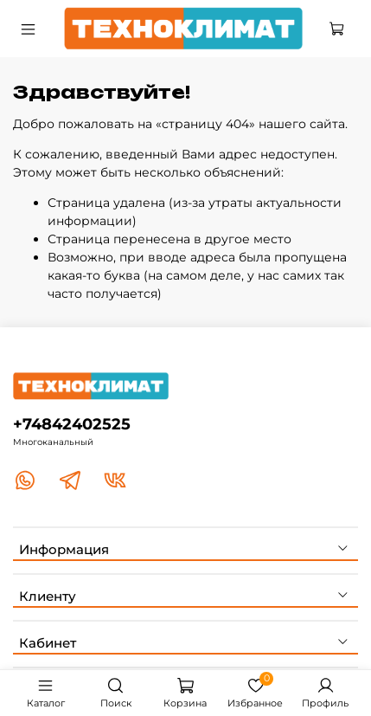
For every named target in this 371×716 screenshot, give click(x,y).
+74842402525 (72, 424)
